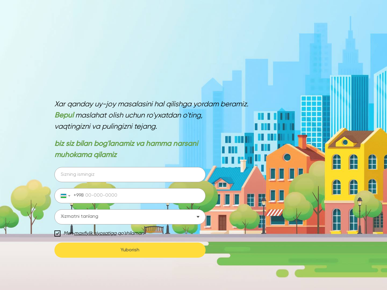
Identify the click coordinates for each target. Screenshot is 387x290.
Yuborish (130, 250)
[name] (130, 174)
